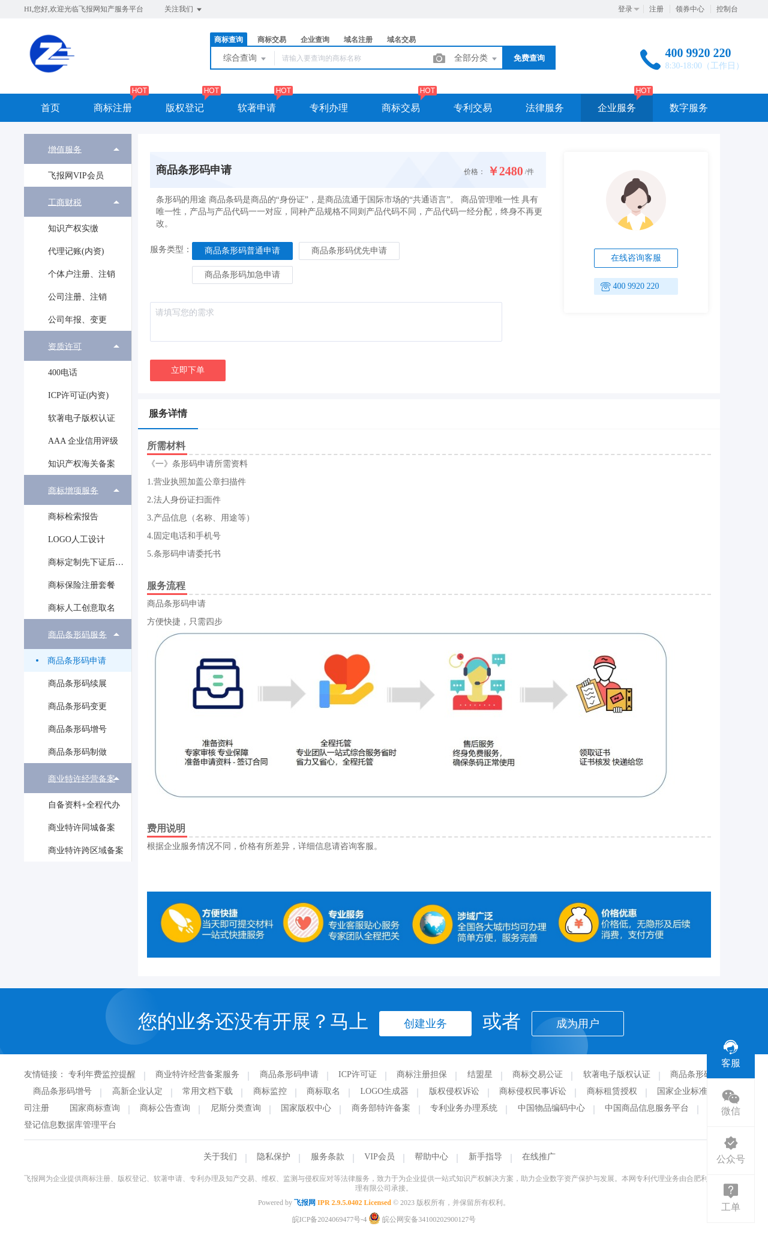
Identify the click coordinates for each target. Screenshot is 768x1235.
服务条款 (327, 1156)
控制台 (727, 9)
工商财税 (65, 202)
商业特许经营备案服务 (197, 1074)
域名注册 (358, 39)
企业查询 (315, 39)
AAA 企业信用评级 (83, 440)
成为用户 (577, 1024)
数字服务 (689, 108)
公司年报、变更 (77, 319)
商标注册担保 (422, 1074)
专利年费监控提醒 (102, 1074)
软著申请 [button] (257, 108)
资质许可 (65, 346)
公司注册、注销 (77, 296)
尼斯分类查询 (236, 1108)
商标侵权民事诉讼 (532, 1091)
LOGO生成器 (385, 1091)
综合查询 (245, 59)
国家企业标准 (682, 1091)
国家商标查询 (95, 1108)
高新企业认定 (137, 1091)
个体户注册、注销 (81, 274)
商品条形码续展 (77, 683)
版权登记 (185, 108)
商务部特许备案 (381, 1108)
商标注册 (113, 108)
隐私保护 (273, 1156)
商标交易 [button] (401, 108)
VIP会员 (379, 1156)
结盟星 (480, 1074)
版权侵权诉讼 (454, 1091)
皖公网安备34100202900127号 (422, 1219)
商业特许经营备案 (81, 778)
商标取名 (323, 1091)
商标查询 (228, 39)
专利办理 (329, 108)
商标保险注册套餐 (81, 585)
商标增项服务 (73, 490)
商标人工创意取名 (81, 607)
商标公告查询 (165, 1108)
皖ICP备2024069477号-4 (329, 1219)
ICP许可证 (357, 1074)
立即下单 (188, 370)
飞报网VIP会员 (76, 175)
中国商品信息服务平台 (647, 1108)
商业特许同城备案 (81, 827)
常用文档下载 (207, 1091)
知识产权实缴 (73, 228)
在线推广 (539, 1156)
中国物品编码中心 (551, 1108)
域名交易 (401, 39)
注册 (656, 9)
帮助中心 (431, 1156)
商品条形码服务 (77, 634)
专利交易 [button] (473, 108)
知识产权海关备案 (81, 463)
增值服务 (65, 149)
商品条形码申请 (76, 660)
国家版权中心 (306, 1108)
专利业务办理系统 (463, 1108)
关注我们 (183, 10)
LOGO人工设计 (76, 539)
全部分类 (476, 59)
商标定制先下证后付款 (89, 562)
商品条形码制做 (77, 751)
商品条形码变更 (77, 706)
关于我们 (220, 1156)
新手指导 (485, 1156)
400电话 (62, 372)
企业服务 (617, 108)
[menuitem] (77, 160)
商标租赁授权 (612, 1091)
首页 (50, 108)
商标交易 (271, 39)
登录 (625, 9)
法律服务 (545, 108)
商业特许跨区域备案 (86, 850)
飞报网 (305, 1202)
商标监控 (270, 1091)
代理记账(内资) (76, 251)
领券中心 (690, 9)
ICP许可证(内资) (78, 395)
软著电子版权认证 (81, 418)
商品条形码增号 (77, 729)
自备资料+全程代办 (84, 804)
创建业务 (425, 1024)
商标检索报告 (73, 516)
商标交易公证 (537, 1074)
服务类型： (171, 249)
